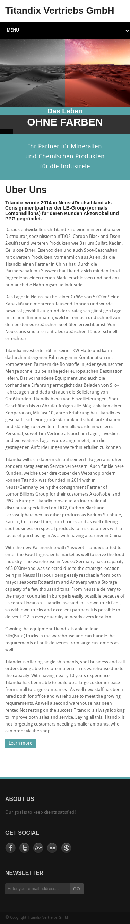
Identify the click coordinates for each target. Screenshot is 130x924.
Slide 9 (110, 131)
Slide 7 (84, 131)
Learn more (20, 743)
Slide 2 (19, 131)
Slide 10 (123, 131)
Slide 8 (97, 131)
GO (76, 888)
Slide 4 (45, 131)
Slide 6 (71, 131)
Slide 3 (32, 131)
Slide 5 (58, 131)
